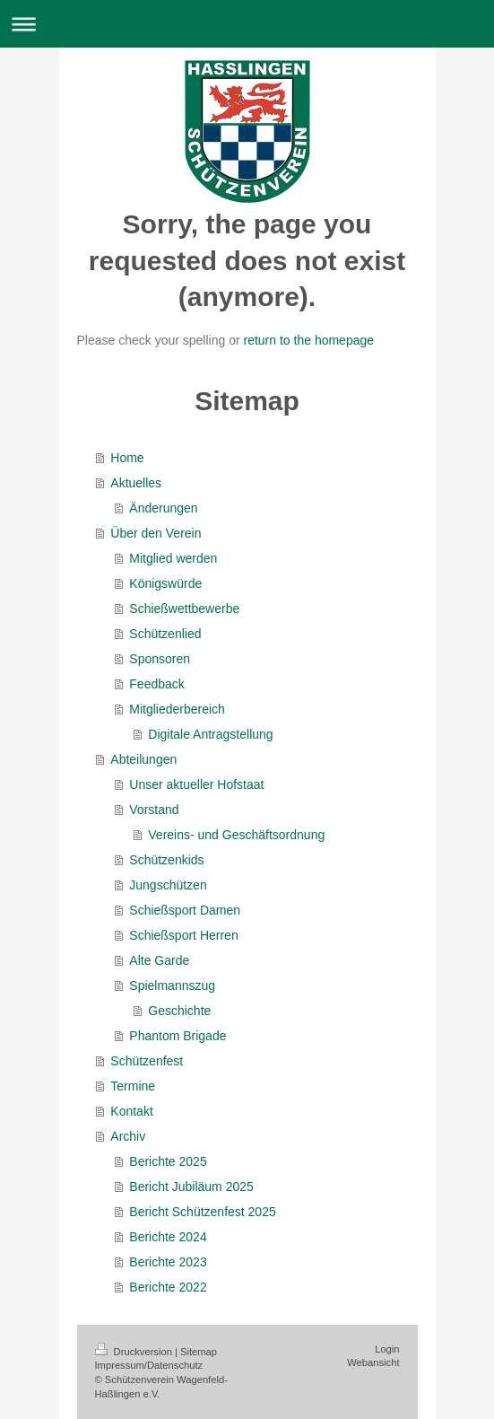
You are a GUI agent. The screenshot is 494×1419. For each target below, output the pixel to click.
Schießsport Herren (183, 935)
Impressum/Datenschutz (149, 1365)
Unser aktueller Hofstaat (196, 784)
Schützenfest (146, 1061)
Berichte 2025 (167, 1161)
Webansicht (373, 1362)
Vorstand (153, 809)
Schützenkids (166, 860)
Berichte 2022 (167, 1287)
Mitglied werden (173, 558)
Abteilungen (143, 759)
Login (387, 1349)
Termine (132, 1086)
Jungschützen (167, 885)
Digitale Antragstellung (210, 734)
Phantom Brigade (177, 1036)
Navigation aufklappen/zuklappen (247, 23)
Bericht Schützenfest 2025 (202, 1211)
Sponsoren (159, 659)
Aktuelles (135, 483)
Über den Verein (155, 533)
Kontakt (131, 1111)
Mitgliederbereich (177, 709)
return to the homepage (309, 340)
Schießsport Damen (184, 910)
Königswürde (165, 583)
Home (126, 458)
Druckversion (135, 1351)
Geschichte (179, 1010)
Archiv (127, 1136)
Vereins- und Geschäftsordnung (236, 835)
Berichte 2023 (167, 1262)
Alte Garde (159, 960)
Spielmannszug (172, 985)
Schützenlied (165, 633)
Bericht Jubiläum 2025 (191, 1186)
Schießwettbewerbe (184, 608)
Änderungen (163, 508)
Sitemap (198, 1351)
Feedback (156, 684)
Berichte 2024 (167, 1237)
